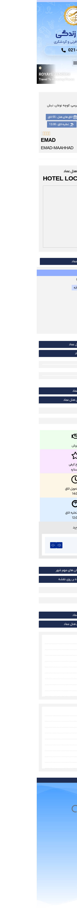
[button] (38, 63)
